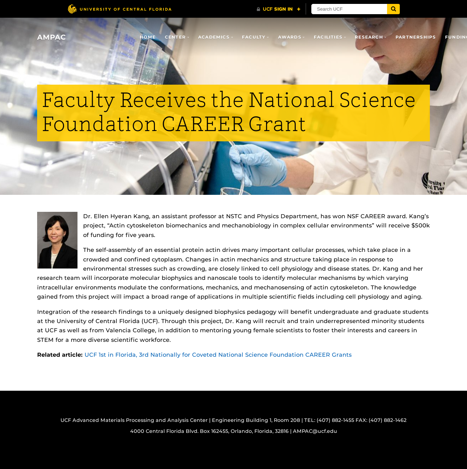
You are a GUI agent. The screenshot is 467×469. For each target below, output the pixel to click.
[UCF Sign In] (278, 9)
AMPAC (51, 37)
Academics (214, 37)
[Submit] (393, 9)
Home (148, 37)
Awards (289, 37)
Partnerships (416, 37)
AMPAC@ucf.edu (315, 431)
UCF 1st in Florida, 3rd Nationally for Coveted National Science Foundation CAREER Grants (218, 354)
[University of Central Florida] (119, 8)
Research (369, 37)
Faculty (253, 37)
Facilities (328, 37)
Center (175, 37)
